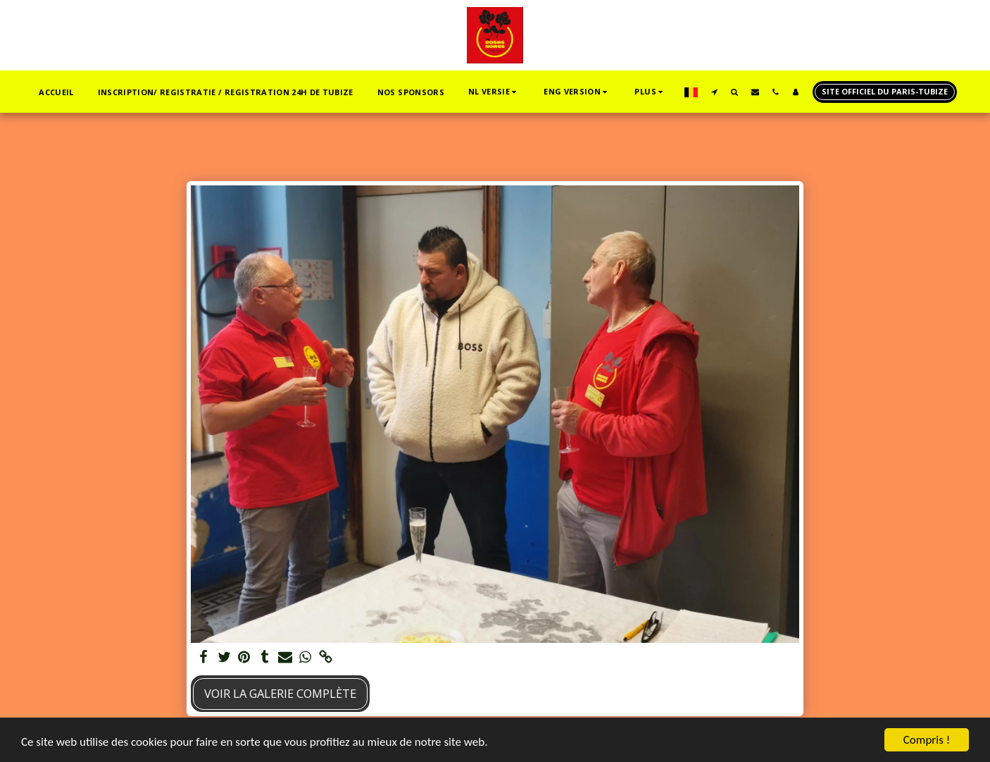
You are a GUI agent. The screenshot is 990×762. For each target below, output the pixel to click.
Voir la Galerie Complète (280, 693)
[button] (494, 92)
